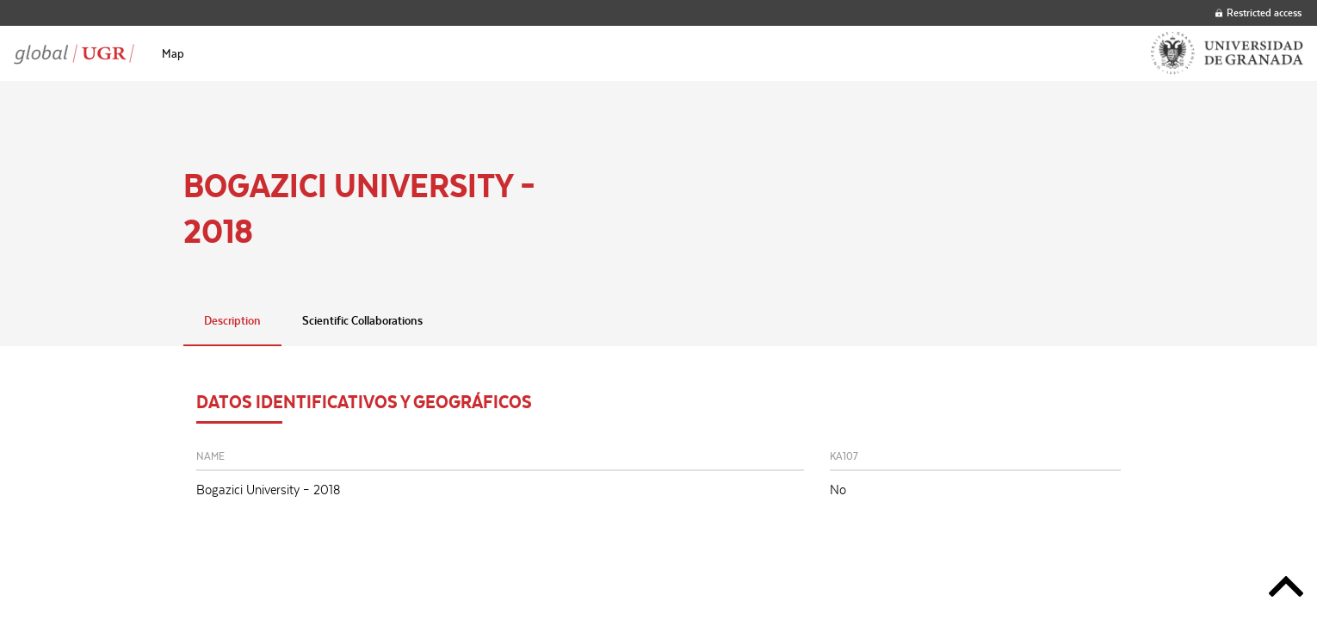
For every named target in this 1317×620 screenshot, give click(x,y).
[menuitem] (173, 53)
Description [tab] (232, 320)
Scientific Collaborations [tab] (362, 320)
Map (173, 53)
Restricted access (1258, 12)
